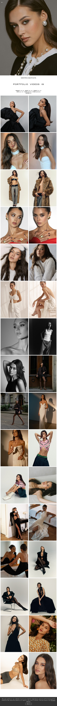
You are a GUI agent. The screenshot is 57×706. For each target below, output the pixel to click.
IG (42, 84)
